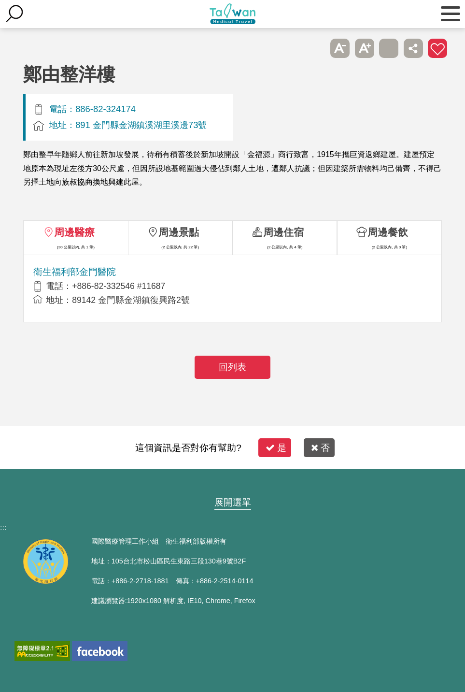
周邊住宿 (283, 232)
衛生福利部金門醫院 (74, 272)
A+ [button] (364, 48)
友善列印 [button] (388, 48)
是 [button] (276, 448)
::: (3, 527)
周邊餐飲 (387, 232)
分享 (413, 48)
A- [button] (340, 48)
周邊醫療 (74, 232)
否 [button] (320, 448)
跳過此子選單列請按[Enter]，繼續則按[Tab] (315, 48)
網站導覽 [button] (233, 484)
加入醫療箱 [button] (437, 48)
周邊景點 (178, 232)
